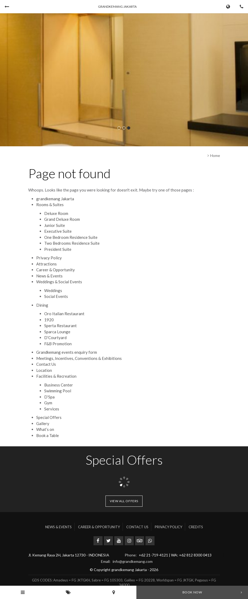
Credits (196, 527)
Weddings (53, 290)
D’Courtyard (55, 337)
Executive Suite (58, 231)
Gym (48, 402)
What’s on (45, 429)
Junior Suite (54, 225)
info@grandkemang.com (133, 561)
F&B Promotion (58, 343)
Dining (42, 305)
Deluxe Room (56, 213)
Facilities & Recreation (56, 376)
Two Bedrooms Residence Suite (72, 243)
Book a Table (47, 435)
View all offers (124, 501)
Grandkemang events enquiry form (66, 352)
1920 (49, 319)
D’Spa (49, 396)
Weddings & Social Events (59, 281)
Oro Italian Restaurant (64, 313)
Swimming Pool (57, 390)
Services (51, 408)
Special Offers (49, 417)
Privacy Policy (49, 257)
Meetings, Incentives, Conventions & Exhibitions (79, 358)
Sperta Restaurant (60, 325)
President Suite (57, 249)
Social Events (56, 296)
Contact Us (46, 364)
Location (44, 370)
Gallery (42, 423)
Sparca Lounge (57, 331)
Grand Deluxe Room (62, 219)
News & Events (49, 275)
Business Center (58, 384)
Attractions (46, 263)
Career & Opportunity (55, 269)
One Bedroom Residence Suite (70, 237)
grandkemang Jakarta (55, 198)
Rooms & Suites (50, 204)
